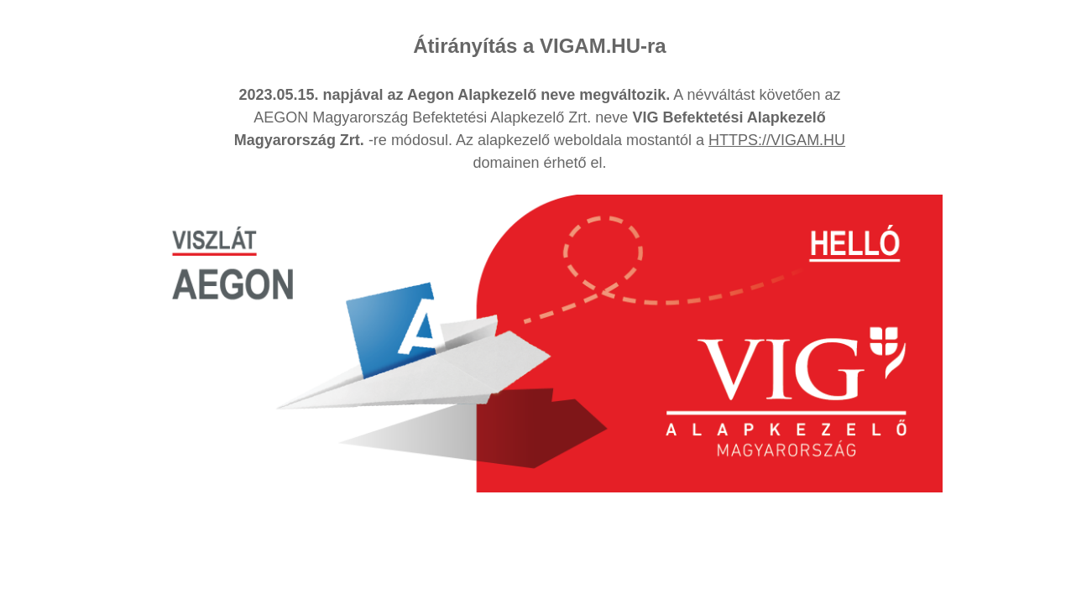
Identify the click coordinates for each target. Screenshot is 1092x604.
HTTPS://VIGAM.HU (776, 140)
